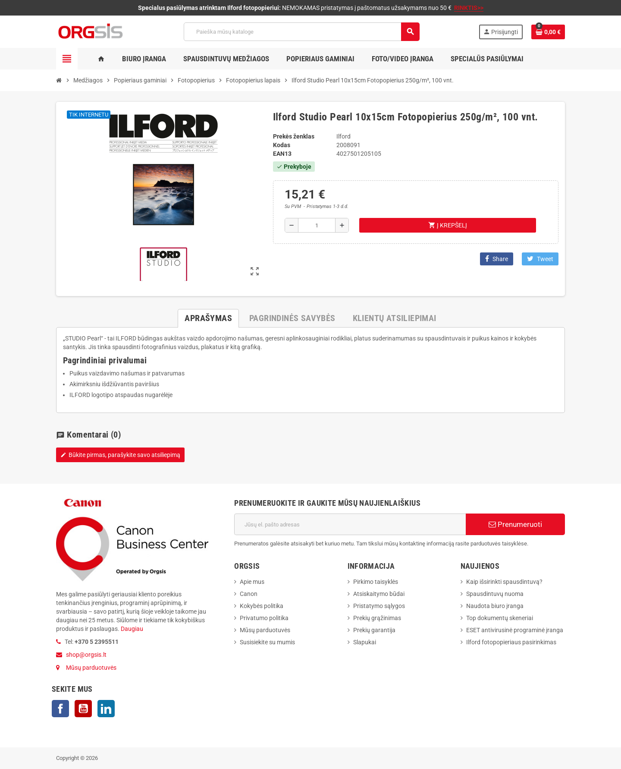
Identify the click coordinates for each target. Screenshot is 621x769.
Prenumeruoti (515, 524)
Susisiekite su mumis (267, 642)
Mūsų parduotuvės (91, 667)
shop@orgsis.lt (86, 654)
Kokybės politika (261, 605)
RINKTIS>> (468, 7)
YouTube (83, 708)
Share (496, 258)
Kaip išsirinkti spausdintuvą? (504, 581)
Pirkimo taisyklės (375, 581)
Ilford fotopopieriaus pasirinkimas (511, 642)
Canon (248, 593)
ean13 (282, 153)
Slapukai (364, 642)
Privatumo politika (264, 618)
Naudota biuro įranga (495, 605)
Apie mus (252, 581)
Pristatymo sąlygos (379, 605)
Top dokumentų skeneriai (499, 618)
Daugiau (131, 628)
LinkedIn (106, 708)
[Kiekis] (317, 225)
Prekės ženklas (293, 136)
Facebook (60, 708)
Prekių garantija (374, 630)
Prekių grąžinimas (377, 618)
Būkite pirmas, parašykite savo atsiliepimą (120, 454)
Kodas (281, 145)
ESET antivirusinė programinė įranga (514, 630)
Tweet (540, 258)
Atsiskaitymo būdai (379, 593)
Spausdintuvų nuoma (495, 593)
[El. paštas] (350, 524)
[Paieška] (301, 31)
